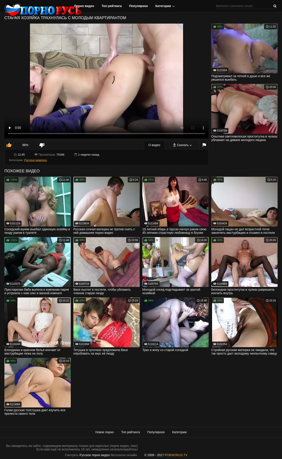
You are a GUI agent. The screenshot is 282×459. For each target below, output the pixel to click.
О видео (154, 145)
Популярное (138, 6)
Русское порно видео (95, 455)
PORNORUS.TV (176, 455)
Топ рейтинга (112, 6)
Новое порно (104, 432)
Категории (163, 6)
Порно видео (84, 6)
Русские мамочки (35, 160)
